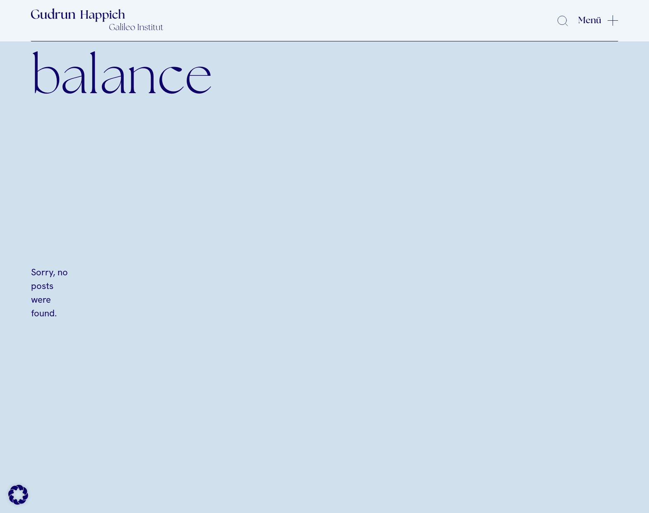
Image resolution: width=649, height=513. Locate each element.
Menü (589, 20)
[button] (18, 495)
